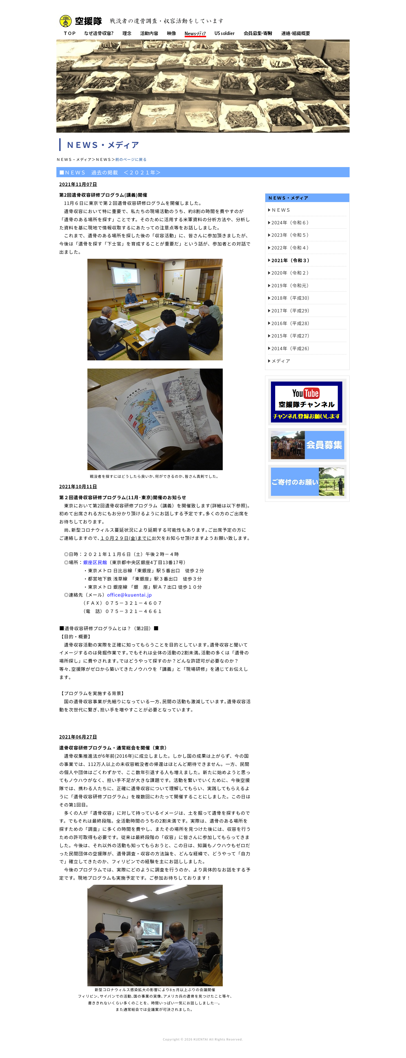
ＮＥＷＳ (281, 209)
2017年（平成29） (292, 310)
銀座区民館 (95, 562)
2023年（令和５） (292, 234)
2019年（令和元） (292, 285)
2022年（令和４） (292, 247)
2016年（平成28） (292, 323)
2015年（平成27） (292, 335)
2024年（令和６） (292, 222)
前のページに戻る (131, 159)
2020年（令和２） (292, 272)
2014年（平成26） (292, 348)
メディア (281, 360)
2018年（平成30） (292, 297)
